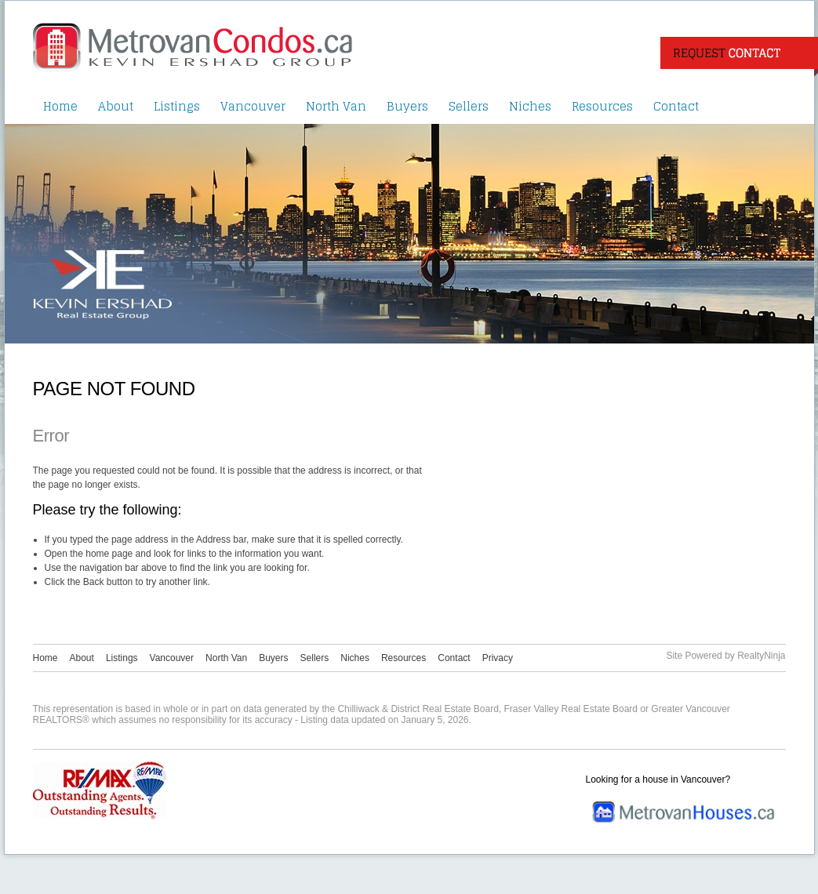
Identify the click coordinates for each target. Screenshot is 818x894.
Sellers (469, 106)
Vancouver (252, 106)
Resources (602, 106)
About (115, 106)
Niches (530, 106)
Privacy (497, 657)
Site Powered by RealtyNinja (725, 655)
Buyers (407, 106)
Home (60, 106)
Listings (177, 106)
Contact (676, 106)
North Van (336, 106)
